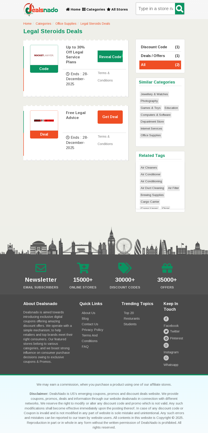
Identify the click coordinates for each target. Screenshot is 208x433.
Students (130, 324)
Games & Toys (151, 108)
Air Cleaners (149, 167)
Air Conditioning (151, 181)
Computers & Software (156, 114)
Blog (85, 318)
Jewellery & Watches (154, 94)
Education (171, 108)
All (160, 65)
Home (73, 9)
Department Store (152, 121)
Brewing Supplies (152, 195)
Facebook (174, 319)
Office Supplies (66, 23)
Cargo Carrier (150, 201)
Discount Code (160, 47)
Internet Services (151, 128)
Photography (149, 101)
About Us (88, 313)
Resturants (132, 318)
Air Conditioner (150, 174)
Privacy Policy (92, 330)
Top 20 (129, 313)
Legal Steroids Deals (95, 23)
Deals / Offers (160, 56)
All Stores (117, 9)
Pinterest (173, 332)
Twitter (172, 325)
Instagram (174, 339)
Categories (93, 9)
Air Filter (173, 188)
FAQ (85, 346)
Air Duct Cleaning (152, 188)
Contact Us (90, 324)
